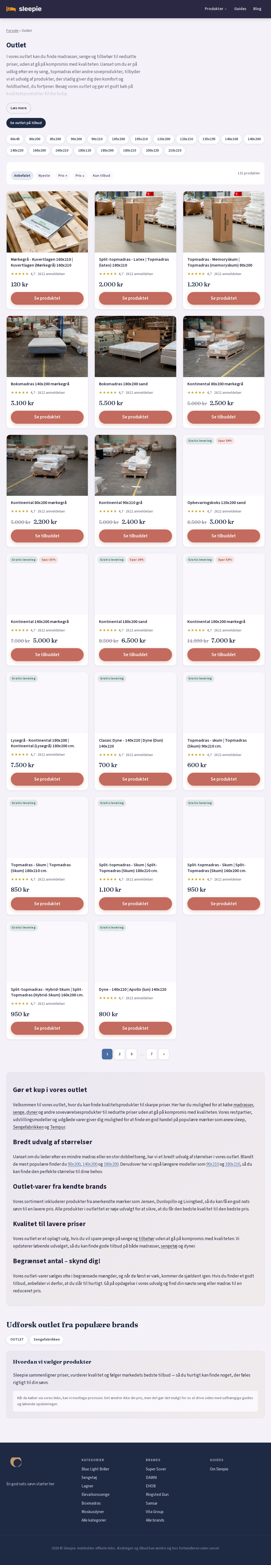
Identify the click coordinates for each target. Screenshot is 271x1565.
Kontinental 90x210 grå (120, 503)
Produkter (214, 9)
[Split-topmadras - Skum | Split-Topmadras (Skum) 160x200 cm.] (223, 827)
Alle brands (155, 1520)
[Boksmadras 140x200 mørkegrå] (47, 346)
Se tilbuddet (223, 417)
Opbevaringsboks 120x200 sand (216, 503)
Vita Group (155, 1512)
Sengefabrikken (28, 1127)
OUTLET (17, 1339)
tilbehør (147, 1239)
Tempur (57, 1127)
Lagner (87, 1486)
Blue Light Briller (95, 1469)
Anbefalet (22, 175)
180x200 (107, 150)
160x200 (39, 150)
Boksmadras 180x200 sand (123, 384)
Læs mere (19, 108)
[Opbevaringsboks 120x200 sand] (223, 465)
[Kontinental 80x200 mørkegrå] (223, 346)
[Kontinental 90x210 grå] (135, 465)
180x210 (129, 150)
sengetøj (169, 1246)
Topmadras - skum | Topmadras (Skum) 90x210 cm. (217, 743)
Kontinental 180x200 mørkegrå (216, 622)
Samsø (151, 1503)
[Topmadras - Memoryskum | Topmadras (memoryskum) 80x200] (223, 222)
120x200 (163, 139)
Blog (257, 9)
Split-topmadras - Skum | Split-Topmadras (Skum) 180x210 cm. (128, 868)
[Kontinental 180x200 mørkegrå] (223, 584)
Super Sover (156, 1469)
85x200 (55, 139)
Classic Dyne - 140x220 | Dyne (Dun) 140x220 (131, 743)
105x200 (118, 139)
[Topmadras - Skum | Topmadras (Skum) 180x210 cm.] (47, 827)
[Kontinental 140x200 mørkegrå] (47, 584)
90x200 (76, 139)
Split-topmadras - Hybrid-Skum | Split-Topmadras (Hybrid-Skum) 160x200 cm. (47, 992)
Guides (240, 9)
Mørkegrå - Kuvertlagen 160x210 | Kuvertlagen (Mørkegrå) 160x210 (42, 262)
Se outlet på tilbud (26, 123)
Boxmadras (91, 1503)
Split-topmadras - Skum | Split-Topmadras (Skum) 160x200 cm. (216, 868)
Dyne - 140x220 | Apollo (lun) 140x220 (132, 989)
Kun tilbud (101, 175)
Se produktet (47, 298)
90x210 (96, 139)
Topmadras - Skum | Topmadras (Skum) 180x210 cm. (41, 868)
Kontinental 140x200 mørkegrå (40, 622)
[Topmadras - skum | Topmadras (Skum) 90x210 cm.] (223, 702)
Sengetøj (89, 1477)
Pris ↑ (62, 175)
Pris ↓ (80, 175)
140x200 (254, 139)
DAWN (151, 1477)
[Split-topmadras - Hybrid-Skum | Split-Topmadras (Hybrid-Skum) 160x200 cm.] (47, 952)
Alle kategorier (94, 1520)
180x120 (84, 150)
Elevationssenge (96, 1494)
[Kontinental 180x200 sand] (135, 584)
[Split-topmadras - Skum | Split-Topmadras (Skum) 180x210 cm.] (135, 827)
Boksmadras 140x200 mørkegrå (40, 384)
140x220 (16, 150)
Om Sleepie (219, 1469)
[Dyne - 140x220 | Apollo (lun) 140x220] (135, 952)
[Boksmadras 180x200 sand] (135, 346)
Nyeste (44, 175)
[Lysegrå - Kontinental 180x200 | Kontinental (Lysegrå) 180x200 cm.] (47, 702)
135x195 (208, 139)
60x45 (15, 139)
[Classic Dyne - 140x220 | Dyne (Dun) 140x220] (135, 702)
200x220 (152, 150)
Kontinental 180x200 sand (123, 622)
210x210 (174, 150)
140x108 (231, 139)
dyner (32, 1112)
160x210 (61, 150)
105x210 (141, 139)
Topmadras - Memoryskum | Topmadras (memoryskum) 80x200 (219, 262)
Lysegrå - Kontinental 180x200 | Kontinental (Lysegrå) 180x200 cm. (43, 743)
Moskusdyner (93, 1512)
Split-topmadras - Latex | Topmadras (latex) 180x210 (134, 262)
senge (18, 1112)
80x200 (34, 139)
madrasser (243, 1105)
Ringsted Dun (157, 1494)
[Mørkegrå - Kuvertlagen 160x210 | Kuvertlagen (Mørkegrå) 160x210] (47, 222)
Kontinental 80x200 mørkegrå (215, 384)
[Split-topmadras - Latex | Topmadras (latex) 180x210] (135, 222)
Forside (12, 30)
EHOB (151, 1486)
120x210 (186, 139)
